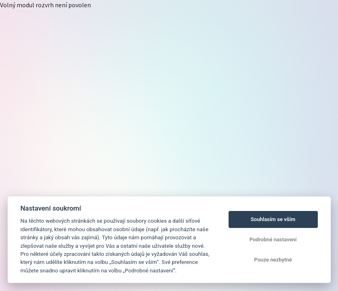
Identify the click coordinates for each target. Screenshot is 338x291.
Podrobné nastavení (273, 239)
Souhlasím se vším (273, 219)
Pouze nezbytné (273, 260)
